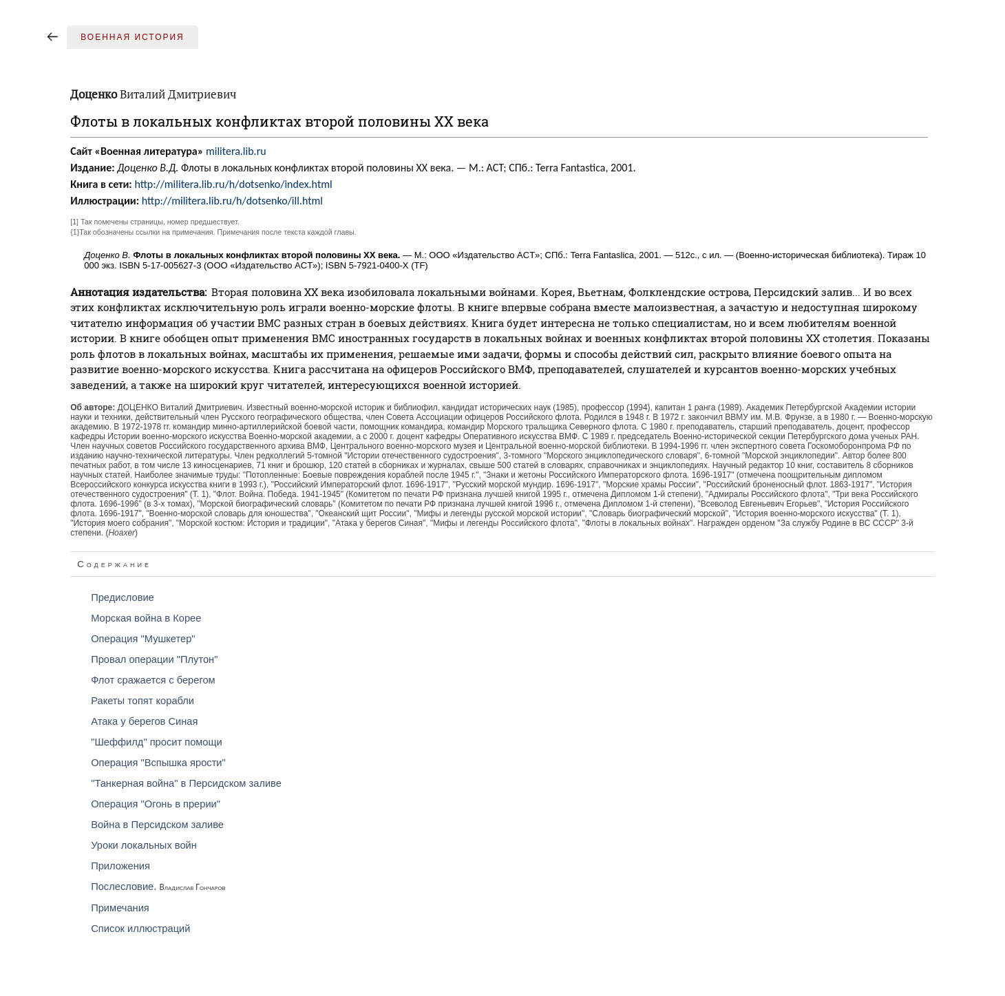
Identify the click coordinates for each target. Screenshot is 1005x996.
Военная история (132, 37)
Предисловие (122, 597)
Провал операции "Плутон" (154, 659)
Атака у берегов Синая (144, 721)
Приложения (120, 865)
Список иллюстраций (140, 928)
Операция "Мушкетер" (143, 638)
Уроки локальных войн (144, 845)
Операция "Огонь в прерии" (155, 803)
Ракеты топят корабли (142, 700)
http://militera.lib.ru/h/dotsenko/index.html (233, 184)
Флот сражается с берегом (153, 680)
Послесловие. (158, 886)
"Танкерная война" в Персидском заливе (186, 783)
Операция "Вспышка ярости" (158, 762)
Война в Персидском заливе (157, 824)
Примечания (120, 907)
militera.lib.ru (236, 151)
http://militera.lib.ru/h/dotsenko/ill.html (232, 200)
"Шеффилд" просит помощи (156, 742)
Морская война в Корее (146, 618)
